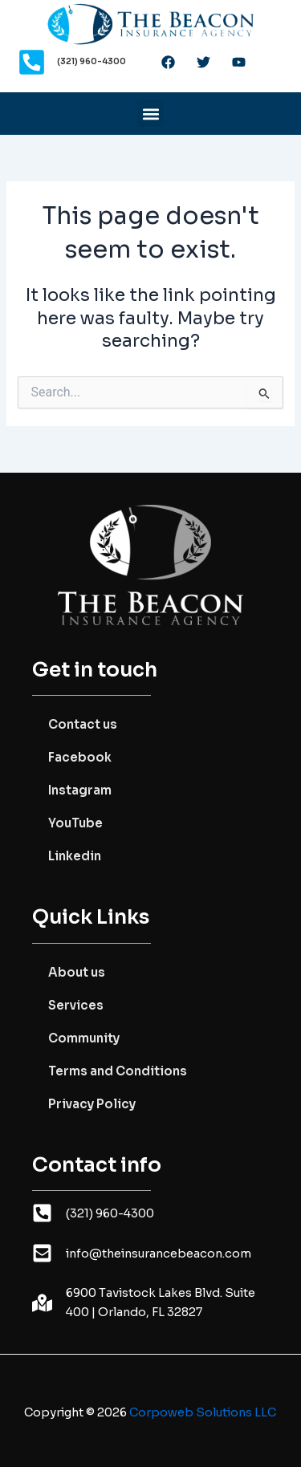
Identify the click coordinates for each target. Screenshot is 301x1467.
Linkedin (74, 856)
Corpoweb (202, 1412)
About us (76, 972)
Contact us (82, 724)
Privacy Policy (92, 1103)
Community (84, 1038)
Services (76, 1005)
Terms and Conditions (117, 1071)
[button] (150, 113)
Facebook (80, 757)
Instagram (80, 790)
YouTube (75, 823)
